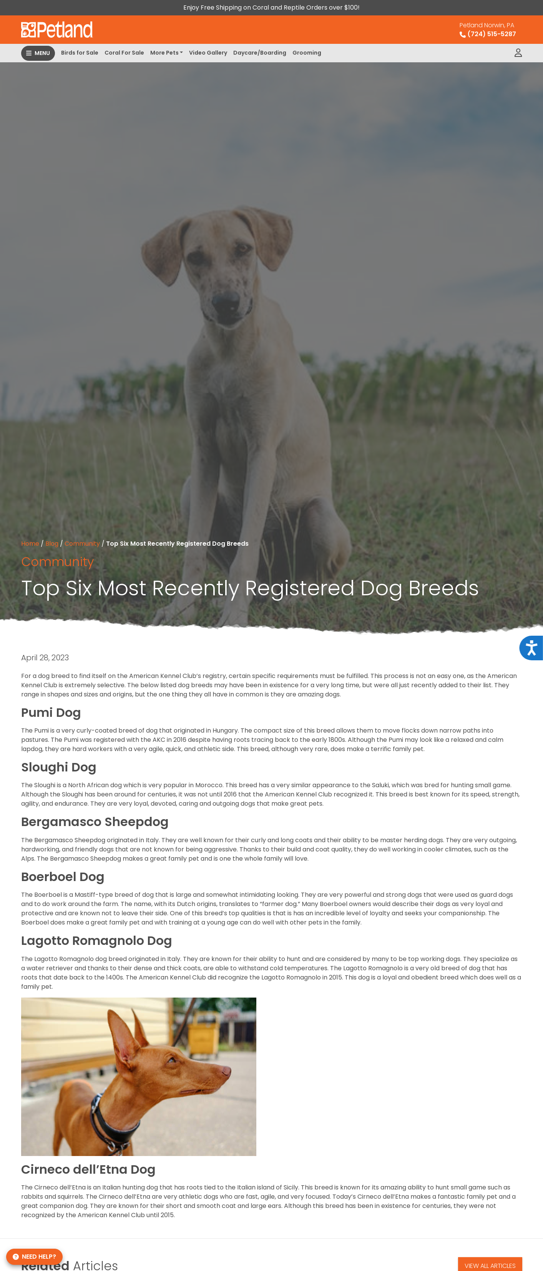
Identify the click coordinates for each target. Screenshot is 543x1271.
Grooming (306, 53)
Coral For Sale (124, 53)
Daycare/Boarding (259, 53)
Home (30, 543)
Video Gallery (208, 53)
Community (82, 543)
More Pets (164, 53)
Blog (51, 543)
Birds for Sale (79, 53)
